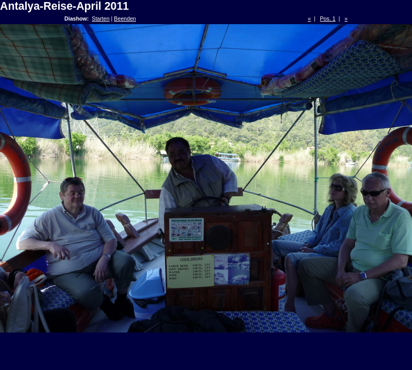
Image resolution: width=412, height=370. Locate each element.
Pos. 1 (327, 18)
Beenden (125, 18)
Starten (100, 18)
